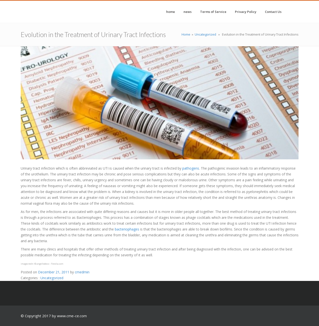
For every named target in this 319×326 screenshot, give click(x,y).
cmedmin (82, 272)
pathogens (190, 168)
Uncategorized (205, 34)
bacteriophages (127, 229)
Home (186, 34)
